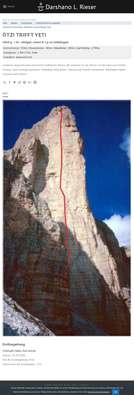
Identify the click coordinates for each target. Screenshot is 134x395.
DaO (74, 385)
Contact (84, 385)
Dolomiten (26, 23)
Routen (58, 385)
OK (115, 392)
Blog (67, 385)
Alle (5, 23)
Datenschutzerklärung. (99, 391)
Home (48, 385)
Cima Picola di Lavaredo (48, 23)
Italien (14, 23)
